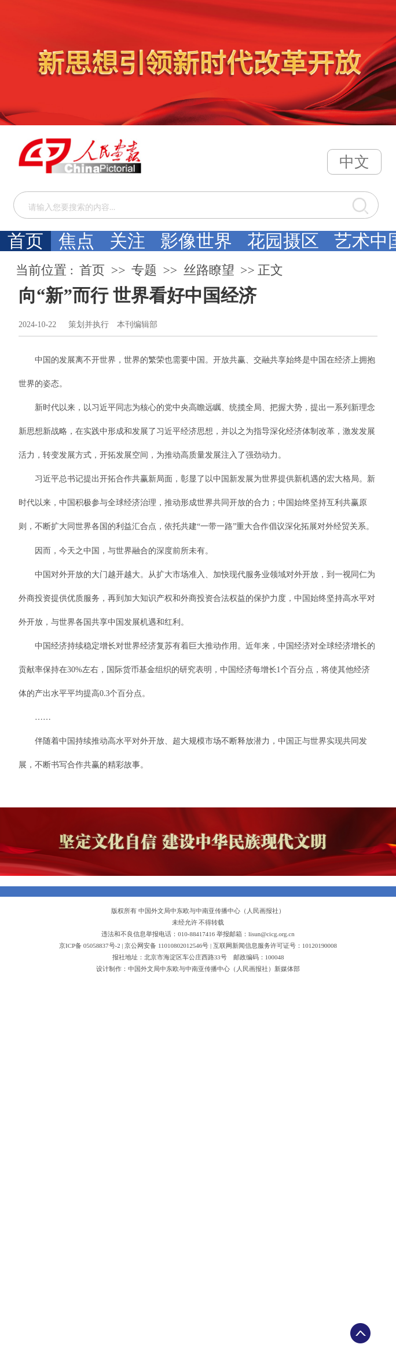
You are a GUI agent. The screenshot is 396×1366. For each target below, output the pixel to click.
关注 (127, 241)
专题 (144, 270)
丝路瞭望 (209, 270)
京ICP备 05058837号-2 (89, 945)
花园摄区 (283, 241)
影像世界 (196, 241)
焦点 (76, 241)
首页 (25, 241)
